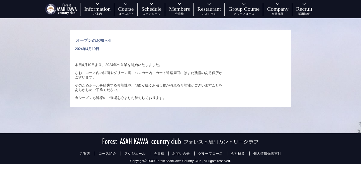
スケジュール (134, 154)
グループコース (210, 154)
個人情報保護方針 (267, 154)
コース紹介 (107, 154)
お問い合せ (181, 154)
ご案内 (85, 154)
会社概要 (238, 154)
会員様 (159, 154)
